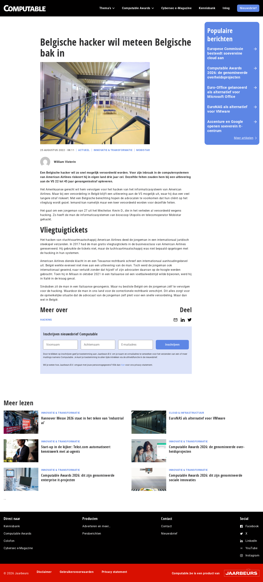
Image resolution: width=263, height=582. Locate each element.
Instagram (252, 555)
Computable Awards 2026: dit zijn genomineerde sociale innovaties (205, 477)
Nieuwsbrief (169, 533)
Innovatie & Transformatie (113, 150)
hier (123, 365)
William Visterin (65, 162)
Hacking (46, 319)
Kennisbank (12, 526)
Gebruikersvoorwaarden (77, 572)
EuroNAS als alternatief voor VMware (227, 109)
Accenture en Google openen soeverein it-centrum (225, 126)
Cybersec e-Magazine (18, 548)
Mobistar (143, 150)
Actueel (84, 150)
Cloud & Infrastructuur (186, 412)
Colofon (9, 541)
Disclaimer (44, 572)
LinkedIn (251, 541)
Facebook (252, 526)
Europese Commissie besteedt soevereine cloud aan (225, 53)
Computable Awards (17, 533)
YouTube (251, 548)
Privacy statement (114, 572)
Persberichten (91, 533)
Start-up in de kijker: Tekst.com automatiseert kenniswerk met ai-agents (75, 449)
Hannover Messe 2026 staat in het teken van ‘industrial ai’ (82, 420)
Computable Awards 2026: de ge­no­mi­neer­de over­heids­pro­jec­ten (227, 72)
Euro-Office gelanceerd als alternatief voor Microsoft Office (227, 92)
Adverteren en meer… (96, 526)
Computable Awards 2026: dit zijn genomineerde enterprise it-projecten (78, 477)
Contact (166, 526)
